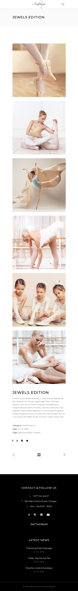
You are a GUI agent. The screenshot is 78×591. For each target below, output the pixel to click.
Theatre (37, 432)
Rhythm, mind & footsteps (39, 568)
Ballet (29, 432)
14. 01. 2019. (39, 552)
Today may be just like (39, 558)
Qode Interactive (34, 586)
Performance (28, 425)
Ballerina (22, 432)
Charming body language (39, 548)
